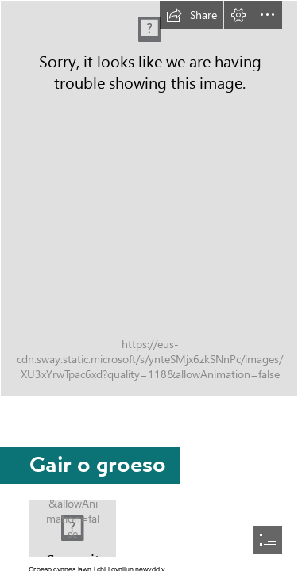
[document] (149, 285)
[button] (191, 15)
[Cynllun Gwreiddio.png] (149, 198)
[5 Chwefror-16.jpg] (73, 528)
